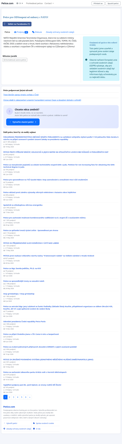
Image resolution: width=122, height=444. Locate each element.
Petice (7, 32)
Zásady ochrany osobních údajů (60, 32)
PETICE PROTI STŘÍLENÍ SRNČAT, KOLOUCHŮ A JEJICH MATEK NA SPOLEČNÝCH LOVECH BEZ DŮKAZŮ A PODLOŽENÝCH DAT (55, 152)
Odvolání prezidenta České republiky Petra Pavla (24, 321)
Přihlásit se (98, 3)
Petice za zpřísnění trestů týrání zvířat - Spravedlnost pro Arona (30, 230)
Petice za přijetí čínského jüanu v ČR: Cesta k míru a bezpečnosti (31, 334)
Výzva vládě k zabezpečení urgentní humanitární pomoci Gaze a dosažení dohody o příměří (42, 100)
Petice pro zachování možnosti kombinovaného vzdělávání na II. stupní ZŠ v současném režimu (44, 218)
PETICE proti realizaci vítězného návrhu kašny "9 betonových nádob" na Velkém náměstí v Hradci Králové (48, 256)
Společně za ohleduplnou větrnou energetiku (23, 205)
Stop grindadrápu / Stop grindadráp (18, 294)
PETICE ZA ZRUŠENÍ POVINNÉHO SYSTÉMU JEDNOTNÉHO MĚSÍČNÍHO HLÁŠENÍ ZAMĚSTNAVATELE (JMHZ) (48, 359)
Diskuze (37, 32)
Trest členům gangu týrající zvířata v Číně (21, 95)
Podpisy (21, 32)
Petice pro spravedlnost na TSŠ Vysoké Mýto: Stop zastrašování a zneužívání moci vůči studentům (45, 180)
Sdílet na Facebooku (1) (16, 24)
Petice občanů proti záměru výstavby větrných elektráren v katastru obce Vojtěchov (39, 192)
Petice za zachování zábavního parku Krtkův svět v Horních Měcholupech (35, 372)
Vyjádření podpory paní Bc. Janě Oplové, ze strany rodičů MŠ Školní (32, 385)
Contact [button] (48, 3)
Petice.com (7, 3)
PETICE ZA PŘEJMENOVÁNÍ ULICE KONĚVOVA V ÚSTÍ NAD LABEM (31, 243)
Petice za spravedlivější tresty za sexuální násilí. (24, 281)
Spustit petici (113, 3)
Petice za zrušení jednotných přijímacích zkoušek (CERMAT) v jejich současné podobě (40, 347)
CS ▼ (19, 3)
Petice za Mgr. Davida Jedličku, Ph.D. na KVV (22, 268)
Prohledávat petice (34, 3)
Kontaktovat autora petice (15, 60)
